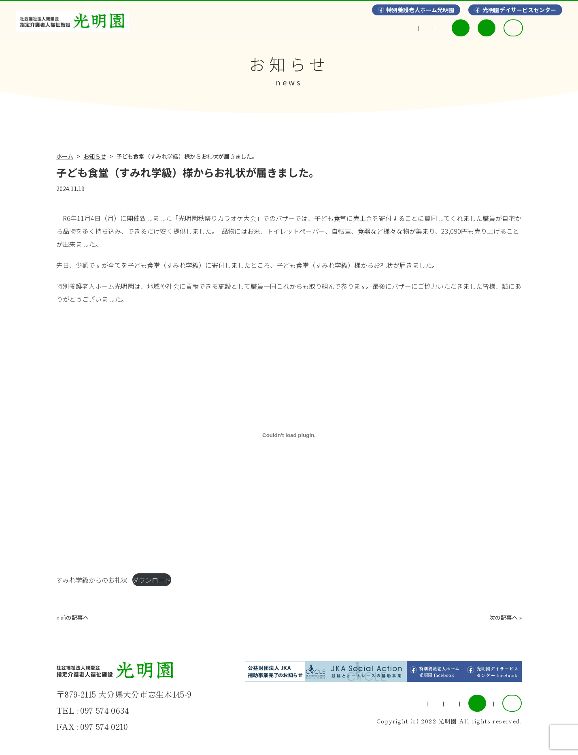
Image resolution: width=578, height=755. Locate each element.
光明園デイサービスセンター (519, 10)
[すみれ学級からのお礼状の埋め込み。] (289, 435)
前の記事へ (74, 617)
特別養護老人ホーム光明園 (420, 10)
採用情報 (535, 28)
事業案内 (249, 28)
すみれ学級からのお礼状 (92, 580)
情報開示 (360, 28)
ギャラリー (305, 28)
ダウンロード (151, 580)
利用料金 (412, 28)
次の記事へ (503, 617)
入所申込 (473, 28)
